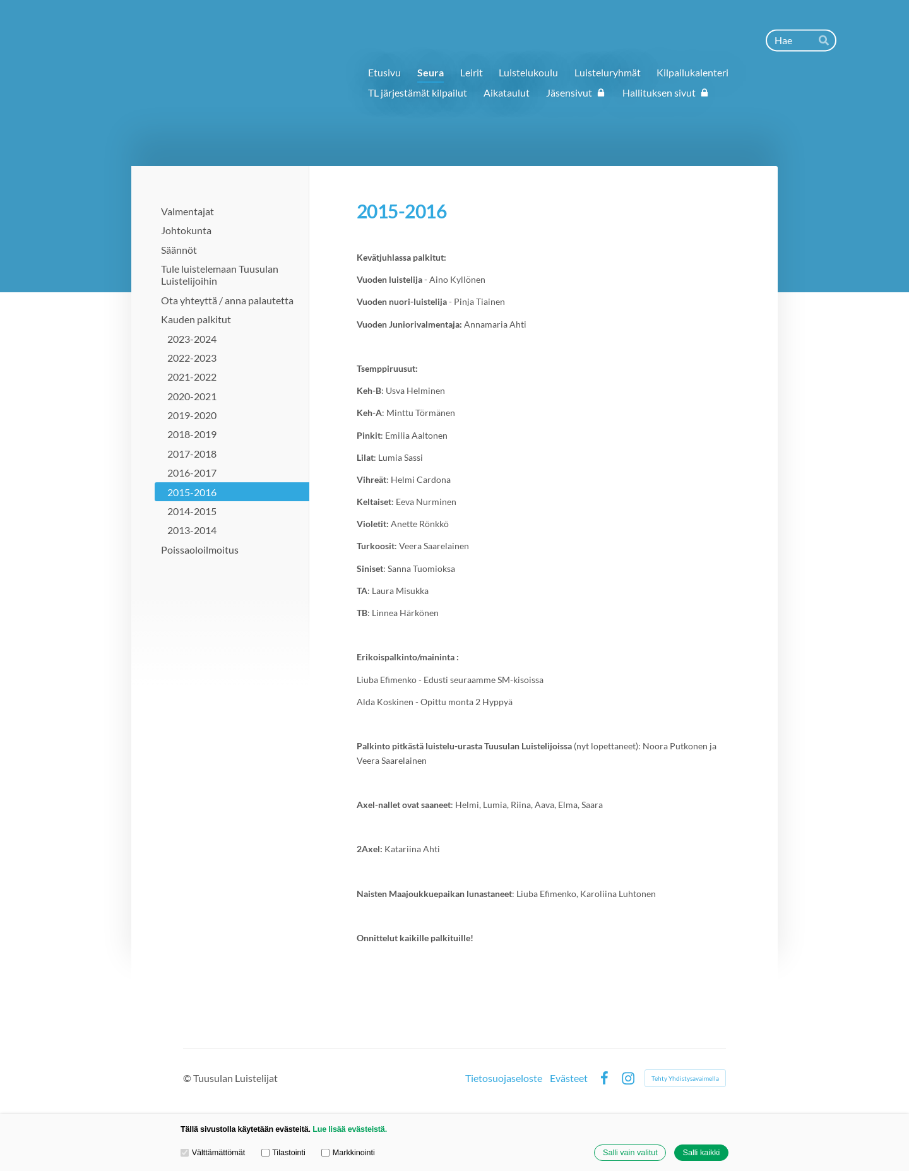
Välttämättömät (213, 1152)
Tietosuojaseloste (503, 1078)
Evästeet (569, 1078)
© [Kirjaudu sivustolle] (188, 1078)
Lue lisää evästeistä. (349, 1129)
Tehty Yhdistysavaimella (685, 1078)
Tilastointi (283, 1152)
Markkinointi (348, 1152)
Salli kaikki (701, 1152)
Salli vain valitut (630, 1152)
